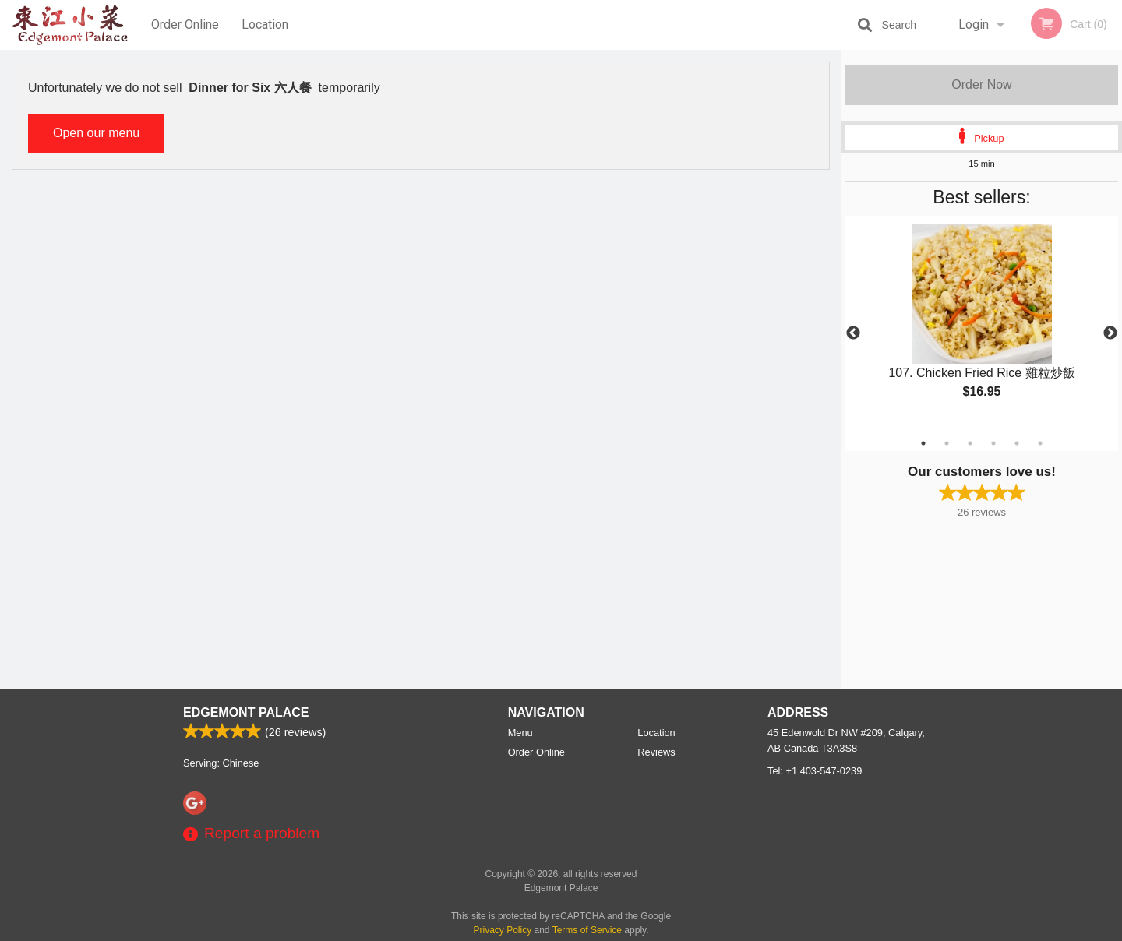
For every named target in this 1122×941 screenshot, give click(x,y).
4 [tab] (993, 443)
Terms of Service (587, 930)
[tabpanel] (981, 324)
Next (1110, 333)
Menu (520, 732)
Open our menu (96, 132)
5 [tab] (1017, 443)
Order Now (981, 84)
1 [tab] (923, 443)
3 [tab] (970, 443)
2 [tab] (946, 443)
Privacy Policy (503, 930)
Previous (853, 333)
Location (265, 24)
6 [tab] (1040, 443)
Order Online (185, 24)
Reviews (656, 752)
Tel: (814, 771)
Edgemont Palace (246, 712)
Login (973, 24)
